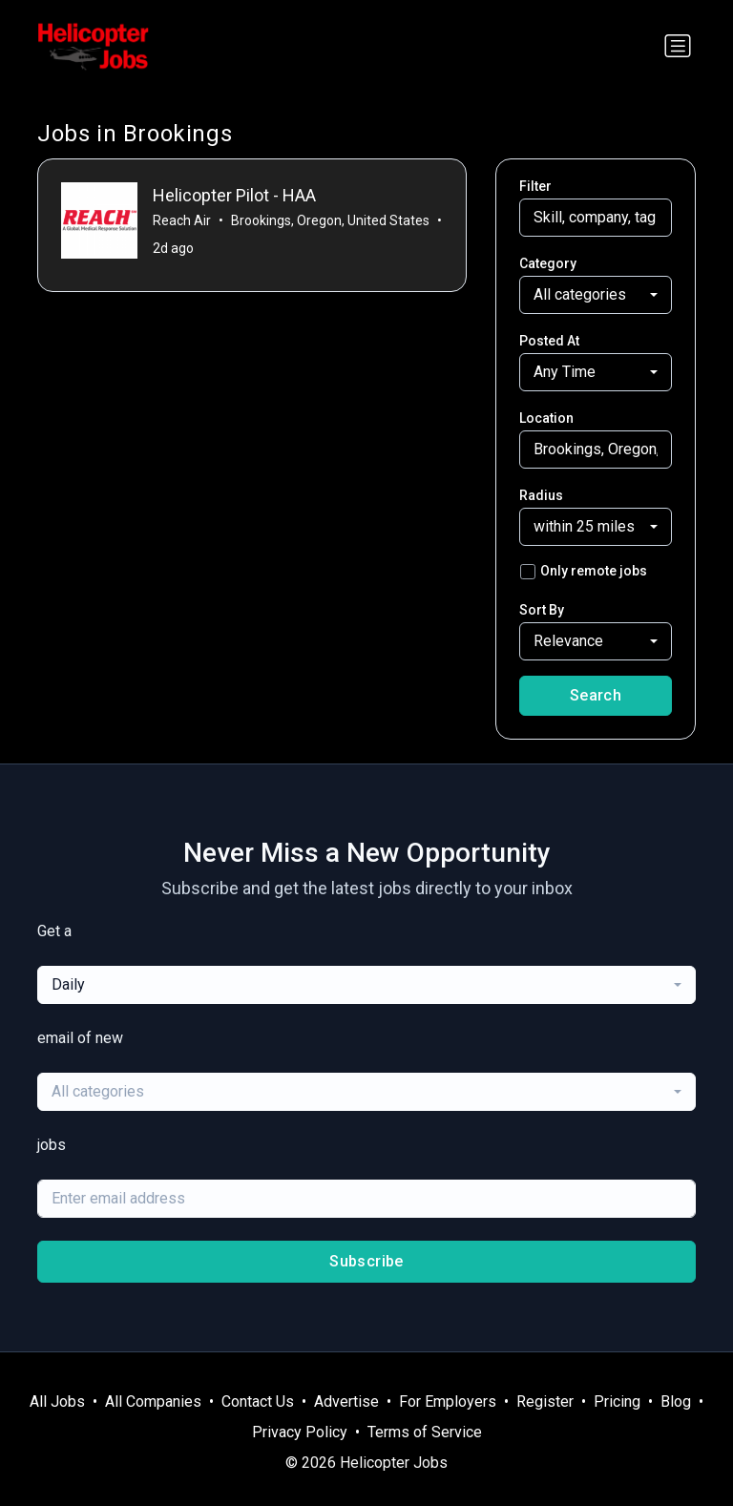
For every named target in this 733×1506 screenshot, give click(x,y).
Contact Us (257, 1401)
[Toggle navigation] (678, 46)
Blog (675, 1401)
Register (545, 1401)
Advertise (346, 1401)
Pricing (617, 1401)
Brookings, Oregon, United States (330, 220)
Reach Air (182, 220)
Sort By (541, 609)
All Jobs (57, 1401)
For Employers (447, 1401)
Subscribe (366, 1261)
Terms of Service (424, 1432)
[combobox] (595, 295)
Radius (541, 495)
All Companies (153, 1401)
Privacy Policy (299, 1432)
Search (595, 695)
